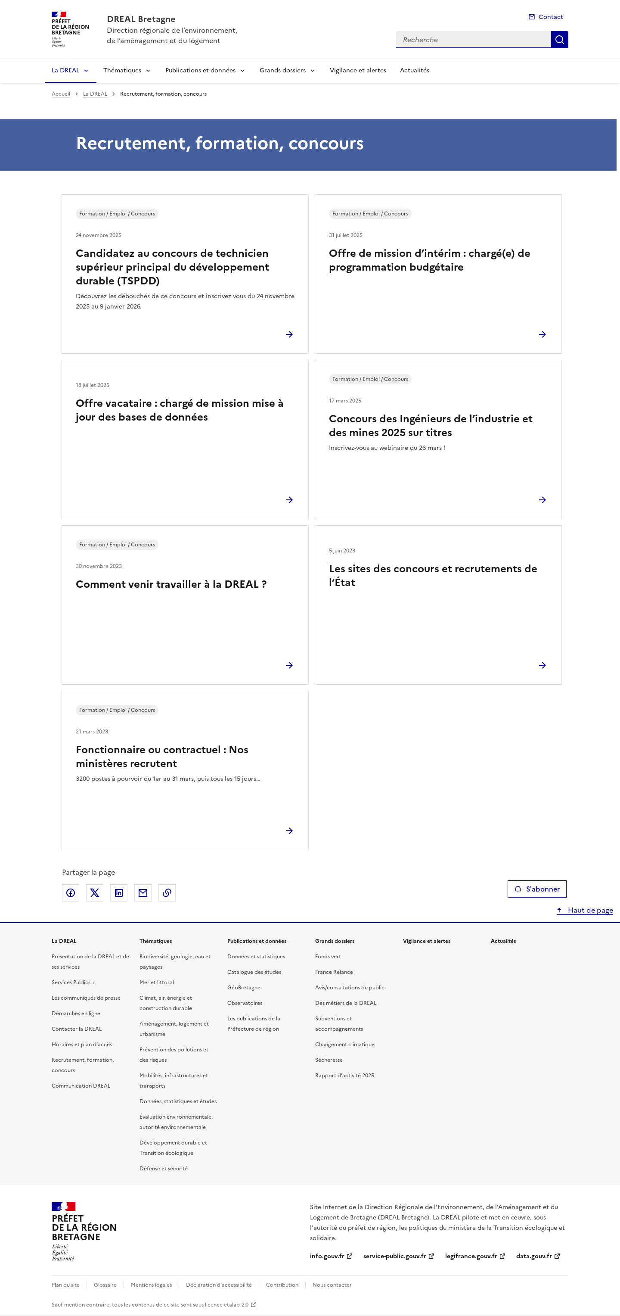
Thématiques (122, 70)
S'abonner (537, 889)
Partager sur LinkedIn (118, 892)
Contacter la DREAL (77, 1029)
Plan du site (66, 1285)
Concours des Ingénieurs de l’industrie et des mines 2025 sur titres (431, 425)
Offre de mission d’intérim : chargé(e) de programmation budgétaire (429, 260)
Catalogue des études (254, 972)
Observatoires (244, 1003)
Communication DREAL (81, 1086)
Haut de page (589, 910)
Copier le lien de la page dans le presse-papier (167, 892)
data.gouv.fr (534, 1256)
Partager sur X (94, 892)
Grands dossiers (283, 70)
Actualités (414, 70)
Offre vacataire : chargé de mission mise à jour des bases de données (180, 410)
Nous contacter (332, 1285)
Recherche (559, 39)
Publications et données (200, 70)
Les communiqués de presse (86, 998)
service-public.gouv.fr (394, 1256)
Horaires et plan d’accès (82, 1044)
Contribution (282, 1285)
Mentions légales (151, 1285)
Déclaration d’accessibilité (219, 1285)
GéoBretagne (243, 988)
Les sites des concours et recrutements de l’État (433, 575)
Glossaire (105, 1285)
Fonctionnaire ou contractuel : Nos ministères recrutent (162, 756)
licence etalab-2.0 (226, 1305)
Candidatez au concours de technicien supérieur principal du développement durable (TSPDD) (172, 267)
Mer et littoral (157, 982)
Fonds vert (328, 956)
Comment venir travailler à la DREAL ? (171, 584)
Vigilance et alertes (358, 70)
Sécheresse (329, 1060)
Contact (551, 17)
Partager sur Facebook (70, 892)
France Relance (334, 972)
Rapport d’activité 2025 (344, 1075)
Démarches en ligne (76, 1013)
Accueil (61, 94)
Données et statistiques (256, 956)
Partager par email (143, 892)
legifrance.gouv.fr (471, 1256)
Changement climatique (345, 1044)
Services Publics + (73, 982)
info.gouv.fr (327, 1256)
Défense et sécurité (164, 1169)
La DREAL (65, 70)
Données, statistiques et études (178, 1101)
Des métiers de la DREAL (345, 1003)
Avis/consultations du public (349, 988)
